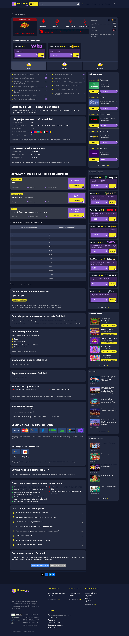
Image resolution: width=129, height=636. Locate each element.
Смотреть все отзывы (57, 565)
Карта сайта (52, 627)
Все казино (103, 165)
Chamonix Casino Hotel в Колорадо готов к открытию (109, 409)
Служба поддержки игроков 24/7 (65, 89)
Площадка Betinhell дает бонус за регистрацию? (32, 513)
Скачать (51, 595)
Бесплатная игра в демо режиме (25, 86)
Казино (88, 4)
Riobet (92, 193)
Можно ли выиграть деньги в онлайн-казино (109, 465)
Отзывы (107, 4)
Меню (33, 4)
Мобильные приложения (63, 74)
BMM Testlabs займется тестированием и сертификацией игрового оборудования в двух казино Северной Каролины (109, 390)
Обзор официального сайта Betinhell (27, 74)
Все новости (103, 432)
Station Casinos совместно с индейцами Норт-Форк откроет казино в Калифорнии (108, 378)
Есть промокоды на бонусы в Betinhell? (29, 522)
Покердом (104, 80)
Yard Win (17, 46)
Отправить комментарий (40, 565)
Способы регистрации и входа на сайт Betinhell (27, 91)
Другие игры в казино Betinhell (25, 95)
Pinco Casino (105, 114)
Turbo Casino (54, 46)
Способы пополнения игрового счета (67, 85)
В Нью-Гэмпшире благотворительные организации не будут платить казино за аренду (108, 400)
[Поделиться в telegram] (50, 574)
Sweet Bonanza (106, 356)
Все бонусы (103, 307)
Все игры (103, 365)
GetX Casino (95, 259)
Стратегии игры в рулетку (108, 454)
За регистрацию (74, 593)
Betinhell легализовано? (24, 536)
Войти (114, 4)
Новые (87, 598)
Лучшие (88, 600)
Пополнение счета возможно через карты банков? (33, 540)
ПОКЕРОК (94, 275)
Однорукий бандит (91, 593)
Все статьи (103, 498)
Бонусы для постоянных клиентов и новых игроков (26, 82)
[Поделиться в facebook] (46, 574)
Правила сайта (53, 617)
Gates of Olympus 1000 (109, 338)
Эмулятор (88, 595)
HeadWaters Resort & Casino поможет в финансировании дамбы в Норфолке (108, 422)
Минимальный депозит (62, 78)
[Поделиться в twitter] (42, 574)
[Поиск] (78, 4)
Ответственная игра (55, 622)
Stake (102, 97)
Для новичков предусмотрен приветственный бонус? (34, 526)
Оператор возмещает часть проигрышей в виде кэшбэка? (36, 517)
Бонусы (100, 4)
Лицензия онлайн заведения (24, 78)
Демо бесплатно (109, 325)
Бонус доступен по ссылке (76, 181)
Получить (76, 185)
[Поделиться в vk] (53, 574)
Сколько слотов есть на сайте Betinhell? (29, 545)
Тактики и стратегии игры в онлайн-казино (109, 487)
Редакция (51, 620)
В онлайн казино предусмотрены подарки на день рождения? (37, 531)
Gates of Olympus (107, 329)
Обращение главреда (55, 625)
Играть (41, 55)
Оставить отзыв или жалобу (24, 33)
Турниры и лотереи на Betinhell (25, 99)
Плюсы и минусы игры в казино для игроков (66, 94)
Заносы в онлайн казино (108, 443)
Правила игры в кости (107, 475)
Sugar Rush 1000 (106, 347)
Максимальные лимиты (62, 82)
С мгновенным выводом (56, 593)
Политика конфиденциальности (59, 615)
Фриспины (72, 595)
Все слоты (90, 604)
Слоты (94, 4)
